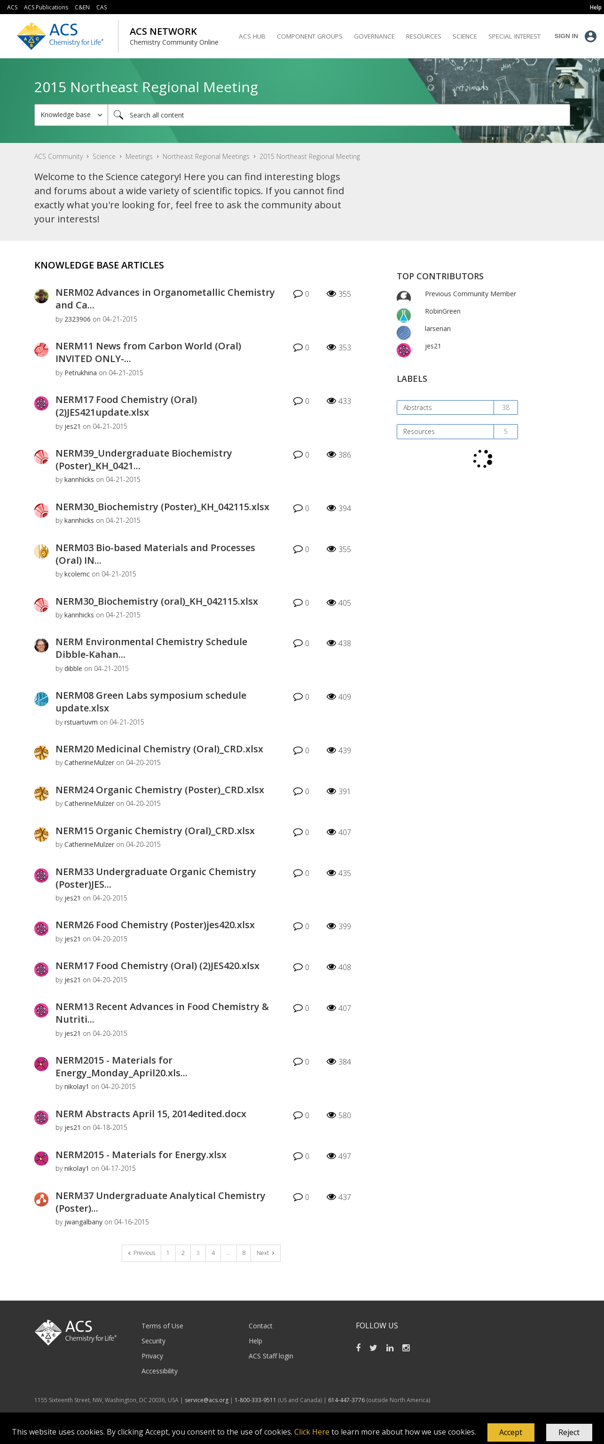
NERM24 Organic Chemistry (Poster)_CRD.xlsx (159, 789)
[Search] (339, 115)
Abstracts (417, 407)
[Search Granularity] (71, 115)
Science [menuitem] (465, 36)
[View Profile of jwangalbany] (83, 1221)
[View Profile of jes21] (72, 426)
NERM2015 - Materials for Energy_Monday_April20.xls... (121, 1066)
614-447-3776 (347, 1400)
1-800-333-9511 (255, 1400)
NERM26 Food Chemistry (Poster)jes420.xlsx (155, 924)
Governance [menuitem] (374, 36)
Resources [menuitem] (423, 36)
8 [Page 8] (244, 1253)
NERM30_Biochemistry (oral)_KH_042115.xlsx (156, 601)
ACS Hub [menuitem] (252, 36)
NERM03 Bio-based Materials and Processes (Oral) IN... (155, 554)
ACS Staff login (271, 1355)
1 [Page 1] (168, 1253)
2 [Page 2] (183, 1253)
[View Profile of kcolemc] (77, 573)
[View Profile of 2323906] (77, 319)
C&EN (82, 7)
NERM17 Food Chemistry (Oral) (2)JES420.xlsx (157, 965)
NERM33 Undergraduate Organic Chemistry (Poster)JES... (155, 878)
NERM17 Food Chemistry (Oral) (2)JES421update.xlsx (126, 405)
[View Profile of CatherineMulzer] (89, 762)
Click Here (311, 1432)
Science (104, 156)
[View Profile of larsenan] (438, 328)
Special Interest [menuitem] (514, 36)
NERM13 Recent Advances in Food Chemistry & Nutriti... (162, 1013)
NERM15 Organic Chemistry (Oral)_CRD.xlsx (155, 830)
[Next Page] (265, 1253)
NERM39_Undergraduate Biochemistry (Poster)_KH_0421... (143, 459)
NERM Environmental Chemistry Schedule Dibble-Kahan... (151, 648)
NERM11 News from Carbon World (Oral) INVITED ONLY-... (148, 352)
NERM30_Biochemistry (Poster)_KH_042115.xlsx (162, 506)
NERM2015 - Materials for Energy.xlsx (141, 1154)
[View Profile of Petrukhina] (80, 372)
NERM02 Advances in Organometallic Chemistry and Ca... (165, 298)
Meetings (139, 156)
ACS (12, 7)
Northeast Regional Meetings (206, 156)
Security (153, 1340)
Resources (419, 431)
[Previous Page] (141, 1253)
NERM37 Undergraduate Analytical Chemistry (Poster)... (160, 1202)
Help (255, 1340)
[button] (510, 1432)
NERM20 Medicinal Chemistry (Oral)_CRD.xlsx (159, 748)
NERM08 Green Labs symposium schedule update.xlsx (150, 701)
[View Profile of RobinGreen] (443, 311)
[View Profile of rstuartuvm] (81, 722)
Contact (261, 1325)
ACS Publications (46, 7)
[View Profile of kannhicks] (79, 479)
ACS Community (58, 156)
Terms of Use (162, 1325)
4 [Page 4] (213, 1253)
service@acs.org (206, 1400)
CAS (101, 7)
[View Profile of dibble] (73, 668)
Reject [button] (569, 1432)
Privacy (152, 1355)
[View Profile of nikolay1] (76, 1086)
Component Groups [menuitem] (310, 36)
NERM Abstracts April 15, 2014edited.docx (150, 1113)
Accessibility (159, 1370)
